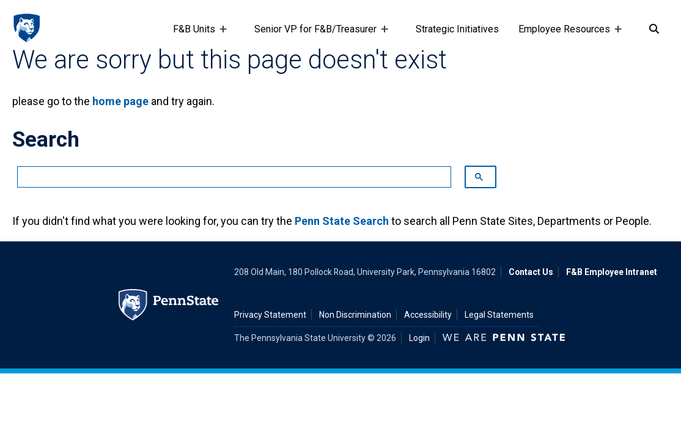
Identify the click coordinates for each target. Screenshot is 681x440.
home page (120, 101)
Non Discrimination (355, 315)
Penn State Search (342, 221)
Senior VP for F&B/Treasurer (318, 34)
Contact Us (531, 272)
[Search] (654, 29)
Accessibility (428, 315)
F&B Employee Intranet (611, 272)
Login (419, 338)
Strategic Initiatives (457, 29)
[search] (228, 177)
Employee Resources (567, 34)
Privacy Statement (270, 315)
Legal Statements (499, 315)
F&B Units (196, 34)
